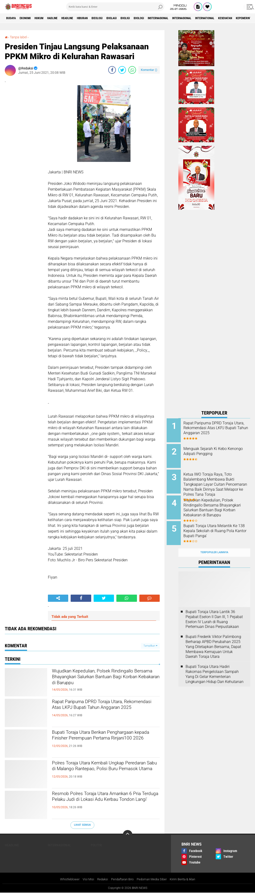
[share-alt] (58, 598)
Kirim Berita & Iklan (187, 880)
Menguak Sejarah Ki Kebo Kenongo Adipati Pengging (217, 450)
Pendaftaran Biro (121, 880)
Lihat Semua (82, 824)
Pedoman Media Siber (153, 880)
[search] (115, 6)
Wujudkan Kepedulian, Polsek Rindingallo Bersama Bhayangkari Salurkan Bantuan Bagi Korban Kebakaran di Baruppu (97, 684)
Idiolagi (139, 18)
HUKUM (47, 18)
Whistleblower (64, 880)
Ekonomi (30, 18)
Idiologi (173, 18)
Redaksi (99, 880)
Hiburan (102, 18)
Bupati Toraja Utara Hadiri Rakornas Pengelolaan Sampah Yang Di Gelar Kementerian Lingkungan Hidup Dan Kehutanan (215, 664)
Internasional (227, 18)
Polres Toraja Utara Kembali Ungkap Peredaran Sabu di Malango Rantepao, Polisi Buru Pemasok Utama (103, 772)
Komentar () (149, 70)
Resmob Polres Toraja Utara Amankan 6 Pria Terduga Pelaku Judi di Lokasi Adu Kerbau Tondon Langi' (103, 802)
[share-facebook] (112, 70)
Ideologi (120, 18)
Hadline (64, 18)
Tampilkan (150, 645)
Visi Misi (85, 880)
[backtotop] (127, 835)
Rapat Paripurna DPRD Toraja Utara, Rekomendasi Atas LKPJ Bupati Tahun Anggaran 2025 (103, 710)
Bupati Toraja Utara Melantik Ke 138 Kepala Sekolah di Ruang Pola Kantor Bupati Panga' (219, 527)
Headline (83, 18)
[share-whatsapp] (132, 70)
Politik (96, 845)
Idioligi (156, 18)
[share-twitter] (122, 70)
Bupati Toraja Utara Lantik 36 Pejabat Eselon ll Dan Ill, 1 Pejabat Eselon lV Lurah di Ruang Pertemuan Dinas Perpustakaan (214, 610)
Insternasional (197, 18)
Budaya (12, 18)
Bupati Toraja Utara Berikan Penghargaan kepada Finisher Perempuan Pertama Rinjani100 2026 (102, 741)
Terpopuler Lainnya (214, 543)
